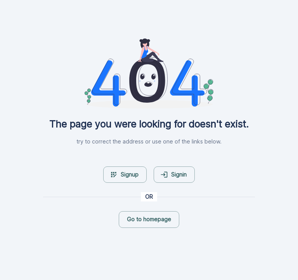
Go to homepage (149, 219)
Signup (124, 174)
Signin (173, 174)
